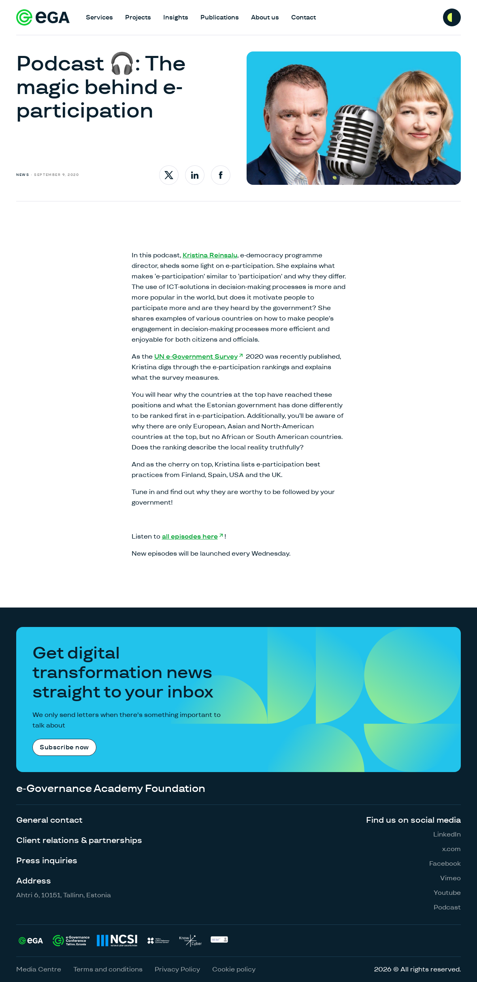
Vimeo (450, 878)
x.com (451, 849)
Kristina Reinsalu (210, 255)
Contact (303, 17)
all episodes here (190, 536)
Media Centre (38, 969)
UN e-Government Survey (196, 356)
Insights (175, 17)
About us (265, 17)
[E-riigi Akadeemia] (43, 17)
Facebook (445, 863)
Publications (219, 17)
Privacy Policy (177, 969)
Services (99, 17)
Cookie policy (234, 969)
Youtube (447, 892)
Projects (138, 17)
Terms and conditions (108, 969)
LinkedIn (447, 834)
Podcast (447, 907)
